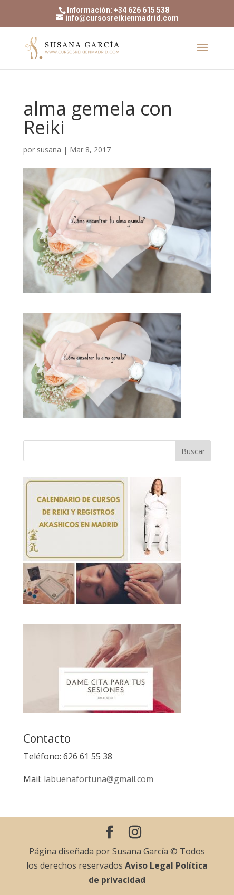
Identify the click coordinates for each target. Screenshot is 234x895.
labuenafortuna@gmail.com (98, 779)
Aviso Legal (149, 865)
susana (49, 150)
